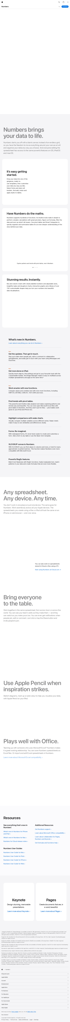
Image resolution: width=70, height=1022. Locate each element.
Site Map (36, 1019)
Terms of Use (13, 1019)
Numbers (5, 6)
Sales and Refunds (23, 1019)
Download (66, 6)
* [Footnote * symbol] (43, 377)
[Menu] (68, 2)
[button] (59, 2)
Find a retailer (14, 1011)
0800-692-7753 (31, 1011)
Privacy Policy (5, 1019)
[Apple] (2, 2)
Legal (31, 1019)
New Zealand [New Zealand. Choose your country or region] (4, 1014)
